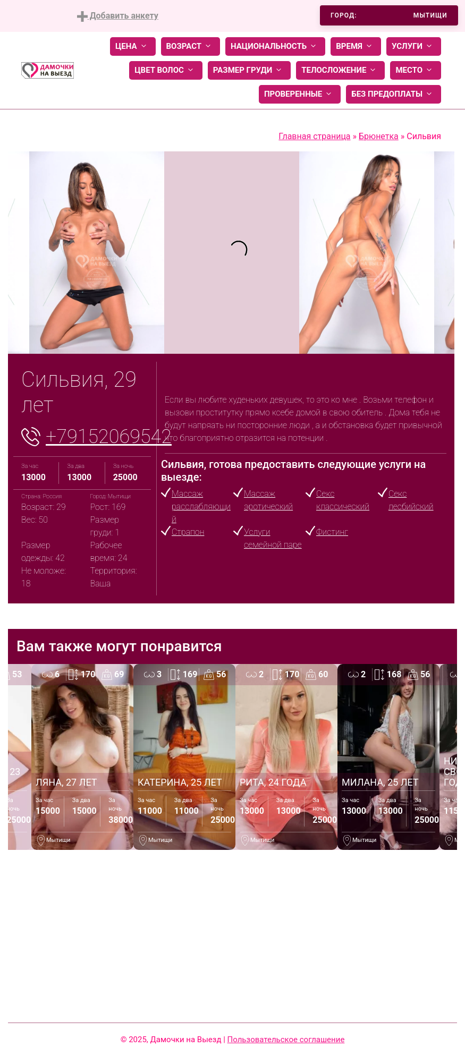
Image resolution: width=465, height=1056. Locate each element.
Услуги (414, 46)
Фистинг (332, 532)
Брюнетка (379, 136)
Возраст (190, 46)
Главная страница (314, 136)
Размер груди (249, 70)
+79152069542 (109, 436)
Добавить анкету (117, 16)
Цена (132, 46)
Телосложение (340, 70)
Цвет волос (165, 70)
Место (415, 70)
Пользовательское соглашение (286, 1039)
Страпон (188, 532)
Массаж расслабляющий (201, 506)
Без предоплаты (393, 94)
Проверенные (299, 94)
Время (356, 46)
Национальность (275, 46)
